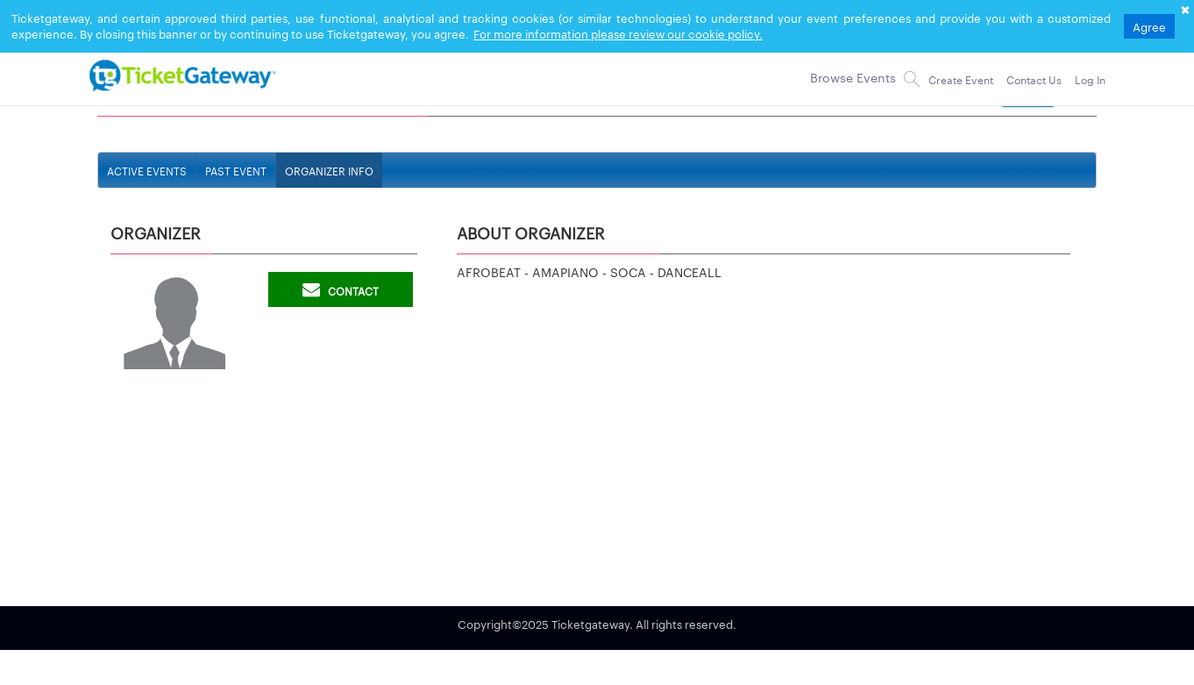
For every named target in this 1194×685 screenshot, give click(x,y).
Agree (1149, 26)
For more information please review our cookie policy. (618, 33)
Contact (340, 289)
